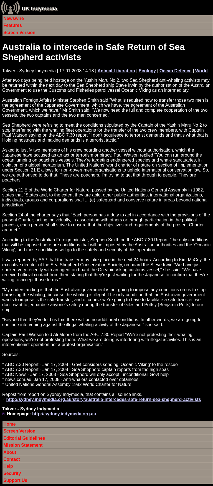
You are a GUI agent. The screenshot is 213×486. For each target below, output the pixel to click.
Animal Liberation (116, 70)
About (9, 452)
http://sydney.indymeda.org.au (64, 413)
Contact (11, 459)
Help (8, 466)
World (201, 70)
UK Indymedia (39, 8)
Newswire (13, 18)
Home (9, 424)
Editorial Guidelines (24, 438)
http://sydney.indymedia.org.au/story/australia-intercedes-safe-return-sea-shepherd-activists (103, 399)
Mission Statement (22, 445)
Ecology (147, 70)
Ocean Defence (175, 70)
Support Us (15, 480)
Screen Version (19, 32)
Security (12, 473)
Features (12, 25)
